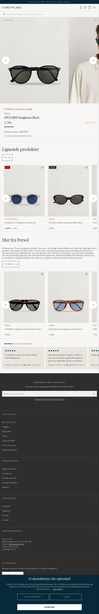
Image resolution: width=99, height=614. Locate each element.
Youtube (5, 515)
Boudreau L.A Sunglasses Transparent (20, 222)
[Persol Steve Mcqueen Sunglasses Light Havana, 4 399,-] (68, 303)
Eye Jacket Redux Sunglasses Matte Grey (65, 222)
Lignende (20, 149)
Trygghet (5, 427)
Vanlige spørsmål (9, 478)
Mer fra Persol (15, 240)
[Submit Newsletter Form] (93, 393)
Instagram (6, 506)
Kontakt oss (7, 473)
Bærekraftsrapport (9, 450)
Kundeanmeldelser (9, 483)
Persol (7, 113)
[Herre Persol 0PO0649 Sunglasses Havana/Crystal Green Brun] (24, 297)
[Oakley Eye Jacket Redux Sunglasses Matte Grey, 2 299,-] (68, 197)
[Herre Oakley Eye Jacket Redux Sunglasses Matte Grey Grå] (68, 190)
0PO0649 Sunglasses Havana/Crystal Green (23, 329)
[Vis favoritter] (85, 7)
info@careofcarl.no (16, 544)
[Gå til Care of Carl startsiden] (12, 7)
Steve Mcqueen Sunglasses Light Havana (65, 329)
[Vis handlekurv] (90, 7)
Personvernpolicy (9, 445)
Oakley (52, 219)
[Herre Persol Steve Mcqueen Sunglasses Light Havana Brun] (68, 297)
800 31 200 (13, 546)
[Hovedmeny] (94, 7)
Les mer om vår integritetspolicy (49, 399)
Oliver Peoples (11, 219)
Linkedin (5, 520)
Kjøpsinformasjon (9, 469)
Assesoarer (8, 20)
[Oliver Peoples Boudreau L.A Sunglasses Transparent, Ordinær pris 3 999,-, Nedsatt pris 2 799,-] (24, 197)
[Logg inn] (81, 7)
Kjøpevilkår (6, 431)
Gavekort (5, 487)
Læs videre (58, 589)
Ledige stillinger (8, 440)
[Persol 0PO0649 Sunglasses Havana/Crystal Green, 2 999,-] (24, 303)
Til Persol (10, 264)
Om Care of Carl (8, 422)
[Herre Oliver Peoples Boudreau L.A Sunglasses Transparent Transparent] (24, 190)
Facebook (6, 511)
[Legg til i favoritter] (42, 168)
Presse (4, 436)
